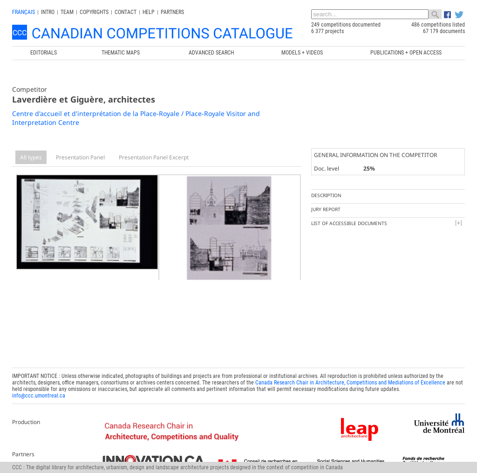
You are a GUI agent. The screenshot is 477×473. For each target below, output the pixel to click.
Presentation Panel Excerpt (154, 157)
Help (149, 12)
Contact (125, 12)
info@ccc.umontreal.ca (38, 393)
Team (67, 12)
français (23, 12)
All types (31, 157)
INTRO (48, 12)
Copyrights (94, 12)
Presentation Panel (80, 157)
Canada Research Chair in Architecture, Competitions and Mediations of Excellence (350, 380)
